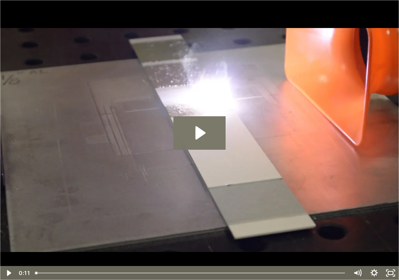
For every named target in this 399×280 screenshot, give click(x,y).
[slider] (190, 273)
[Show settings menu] (374, 273)
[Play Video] (8, 273)
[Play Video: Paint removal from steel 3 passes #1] (199, 132)
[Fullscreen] (390, 273)
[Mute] (357, 273)
